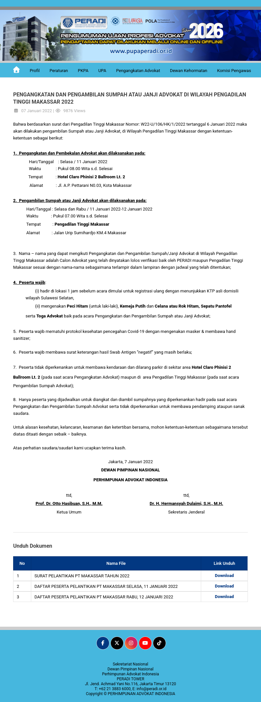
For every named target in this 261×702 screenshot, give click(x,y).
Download (224, 575)
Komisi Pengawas (234, 70)
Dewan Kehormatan (188, 70)
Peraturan (59, 70)
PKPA (83, 70)
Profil (34, 70)
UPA (102, 70)
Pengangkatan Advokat (138, 70)
